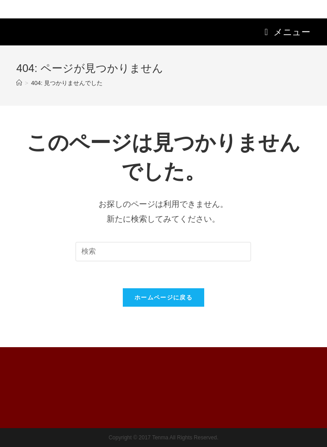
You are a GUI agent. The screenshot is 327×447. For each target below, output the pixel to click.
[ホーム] (19, 83)
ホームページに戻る (163, 297)
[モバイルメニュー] (287, 31)
